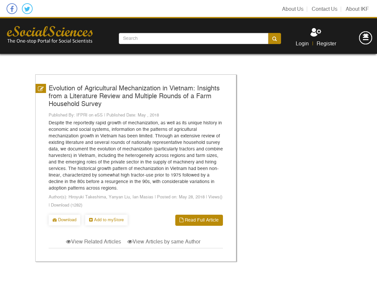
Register (326, 43)
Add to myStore (106, 220)
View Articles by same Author (163, 241)
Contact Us (325, 9)
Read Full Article (199, 220)
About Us (293, 9)
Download (64, 220)
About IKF (357, 9)
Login (302, 43)
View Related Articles (93, 241)
